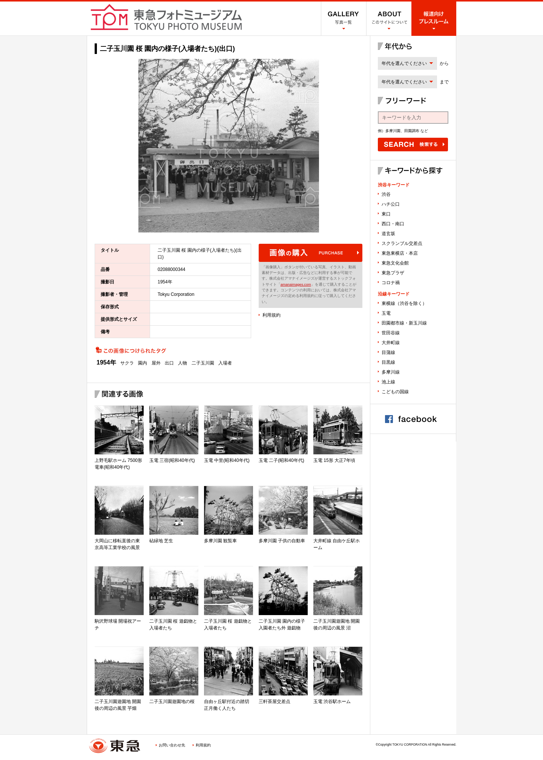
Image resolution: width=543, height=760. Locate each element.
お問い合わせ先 (172, 745)
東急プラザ (393, 272)
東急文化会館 (395, 263)
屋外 (156, 363)
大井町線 (391, 342)
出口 (169, 363)
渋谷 (386, 194)
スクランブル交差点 (402, 243)
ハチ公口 (391, 204)
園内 (142, 363)
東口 (386, 214)
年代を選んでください (404, 63)
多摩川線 (391, 372)
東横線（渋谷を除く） (404, 303)
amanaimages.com (296, 284)
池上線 (388, 382)
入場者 (225, 363)
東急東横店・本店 (400, 253)
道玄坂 (388, 233)
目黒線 (388, 362)
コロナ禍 (391, 282)
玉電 (386, 313)
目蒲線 (388, 352)
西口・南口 (393, 223)
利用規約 (271, 315)
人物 (182, 363)
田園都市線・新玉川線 (404, 323)
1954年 (106, 363)
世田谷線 (391, 332)
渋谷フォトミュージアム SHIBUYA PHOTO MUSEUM (166, 17)
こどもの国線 (395, 391)
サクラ (127, 363)
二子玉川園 (203, 363)
